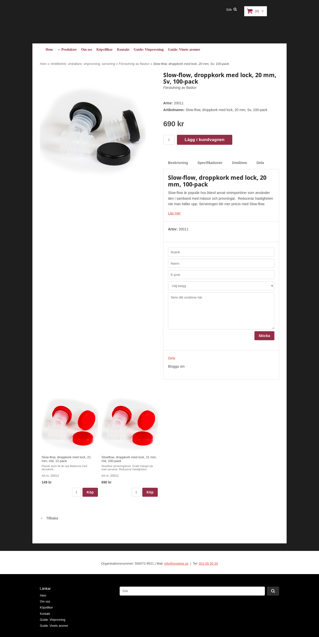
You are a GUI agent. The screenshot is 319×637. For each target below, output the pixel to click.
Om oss (86, 49)
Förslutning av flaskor (134, 64)
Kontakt (123, 49)
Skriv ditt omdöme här (221, 311)
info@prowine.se (176, 563)
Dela (260, 163)
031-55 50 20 (208, 563)
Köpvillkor (104, 49)
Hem (49, 49)
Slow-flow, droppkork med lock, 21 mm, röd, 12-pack (66, 459)
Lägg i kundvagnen (205, 139)
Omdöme (239, 163)
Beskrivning (178, 163)
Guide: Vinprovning (149, 49)
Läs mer (174, 213)
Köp (90, 492)
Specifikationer (209, 163)
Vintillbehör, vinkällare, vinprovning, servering (83, 64)
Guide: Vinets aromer (184, 49)
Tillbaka (49, 518)
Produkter (69, 49)
